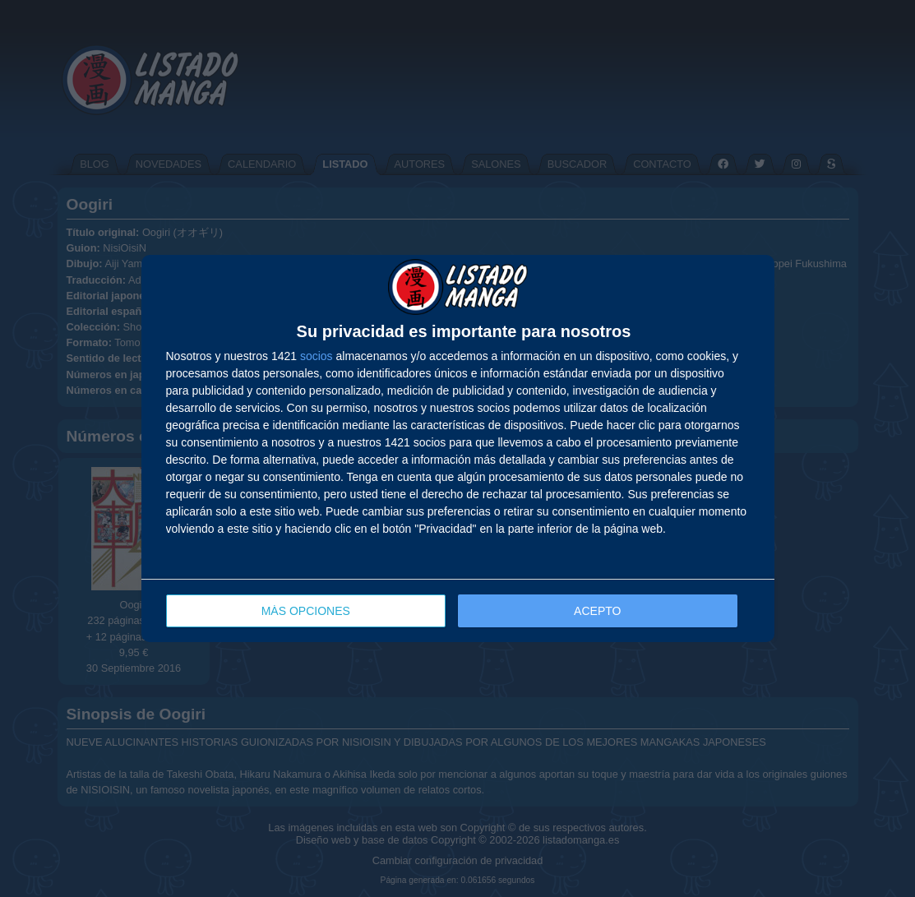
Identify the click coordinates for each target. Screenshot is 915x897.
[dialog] (457, 448)
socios (316, 356)
